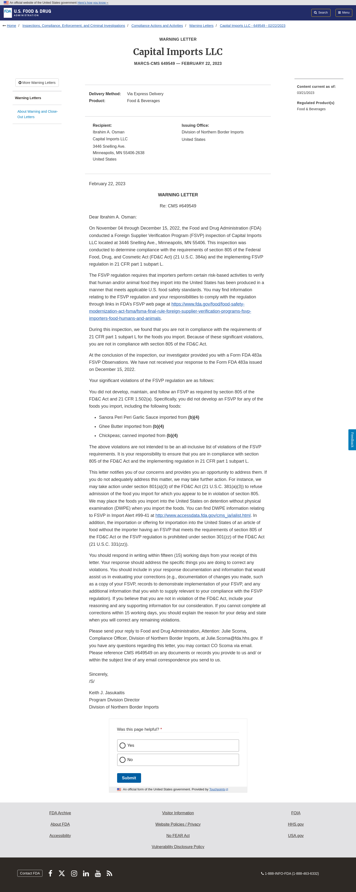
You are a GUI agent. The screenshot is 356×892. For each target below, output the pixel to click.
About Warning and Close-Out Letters (38, 114)
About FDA (60, 824)
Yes (130, 745)
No (130, 759)
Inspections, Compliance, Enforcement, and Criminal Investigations (73, 26)
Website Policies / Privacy (178, 824)
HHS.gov (296, 824)
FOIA (295, 813)
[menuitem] (318, 91)
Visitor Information (178, 813)
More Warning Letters (37, 83)
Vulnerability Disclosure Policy (178, 847)
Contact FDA (30, 873)
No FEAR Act (177, 836)
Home (11, 26)
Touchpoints (217, 789)
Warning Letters (201, 26)
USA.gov (296, 836)
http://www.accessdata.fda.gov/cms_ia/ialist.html (203, 515)
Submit (129, 778)
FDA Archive (60, 813)
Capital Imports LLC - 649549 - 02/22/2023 (252, 26)
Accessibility (60, 836)
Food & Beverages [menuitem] (311, 109)
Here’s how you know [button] (93, 2)
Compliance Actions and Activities (157, 26)
